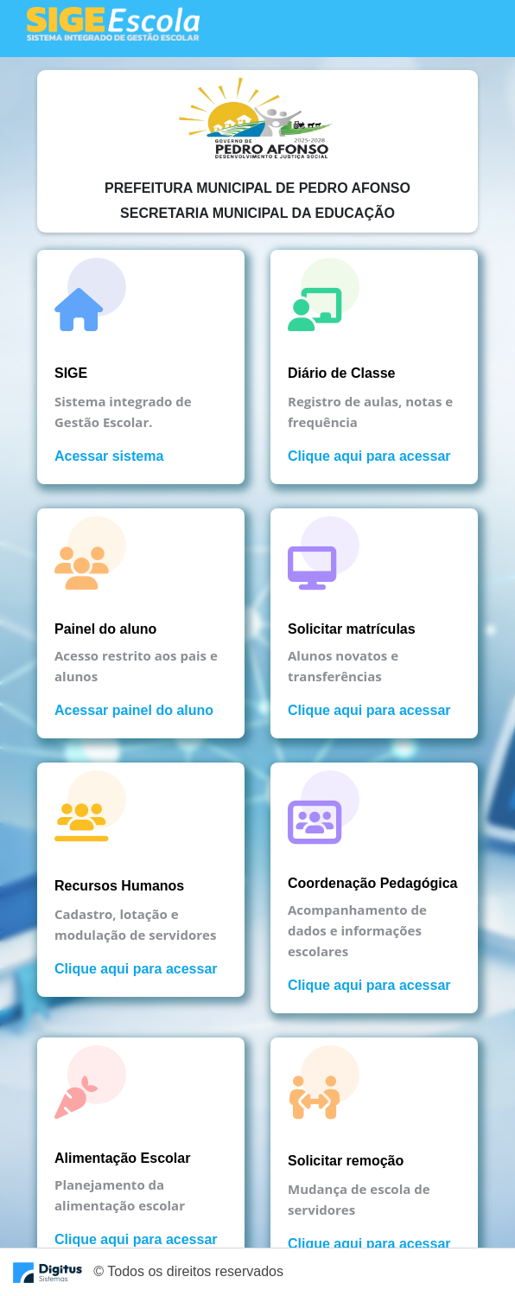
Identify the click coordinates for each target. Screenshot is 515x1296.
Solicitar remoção (346, 1160)
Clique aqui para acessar (369, 456)
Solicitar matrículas (352, 629)
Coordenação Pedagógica (373, 883)
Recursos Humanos (119, 885)
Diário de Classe (342, 373)
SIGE (70, 373)
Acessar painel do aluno (133, 710)
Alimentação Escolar (122, 1158)
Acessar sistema (108, 456)
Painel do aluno (105, 629)
